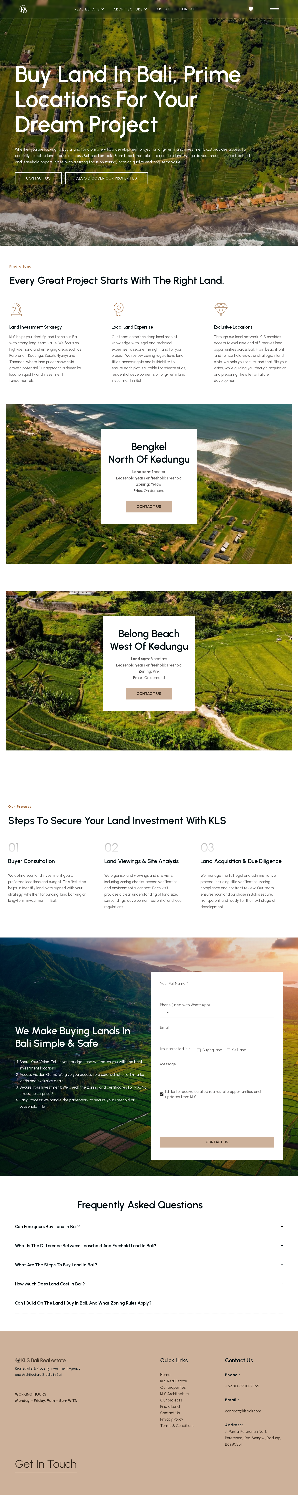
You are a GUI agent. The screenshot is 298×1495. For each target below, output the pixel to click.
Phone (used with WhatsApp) (185, 1005)
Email (164, 1027)
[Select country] (165, 1013)
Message (168, 1064)
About (163, 9)
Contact (189, 9)
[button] (92, 9)
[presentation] (194, 1119)
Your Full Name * (174, 983)
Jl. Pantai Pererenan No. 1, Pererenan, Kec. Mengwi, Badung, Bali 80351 (253, 1438)
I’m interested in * (175, 1048)
